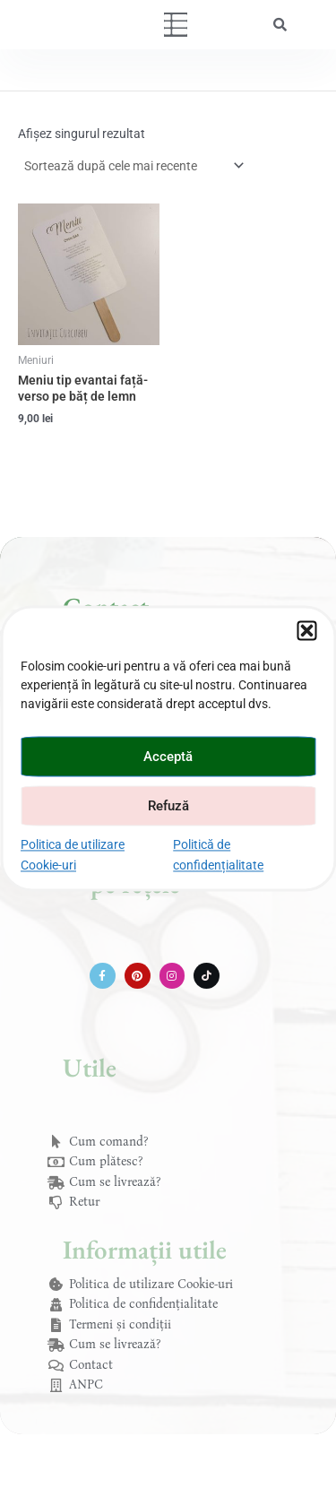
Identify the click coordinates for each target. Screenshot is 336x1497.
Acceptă (168, 756)
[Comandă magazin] (133, 165)
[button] (306, 630)
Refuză (168, 806)
